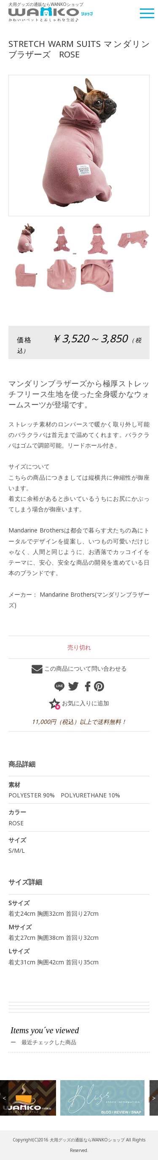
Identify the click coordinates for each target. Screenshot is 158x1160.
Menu (147, 9)
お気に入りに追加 (79, 703)
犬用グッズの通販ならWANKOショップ (87, 1140)
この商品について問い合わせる (79, 668)
